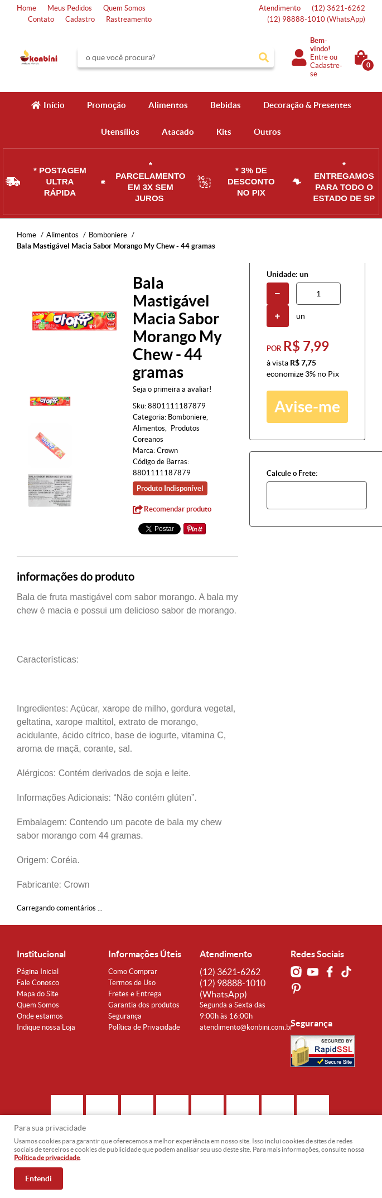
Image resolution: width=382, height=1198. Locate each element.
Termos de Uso (132, 982)
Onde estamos (40, 1016)
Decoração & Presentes (307, 105)
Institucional (41, 954)
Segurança (125, 1016)
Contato (41, 19)
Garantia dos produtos (144, 1005)
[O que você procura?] (264, 57)
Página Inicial (38, 971)
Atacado (178, 132)
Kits (223, 132)
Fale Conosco (38, 982)
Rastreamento (129, 19)
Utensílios (120, 132)
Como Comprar (132, 971)
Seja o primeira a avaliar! (172, 389)
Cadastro (80, 19)
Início (54, 105)
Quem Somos (124, 8)
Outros (267, 132)
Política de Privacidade (144, 1027)
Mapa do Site (38, 994)
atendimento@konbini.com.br (246, 1027)
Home (26, 8)
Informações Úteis (144, 954)
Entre (319, 57)
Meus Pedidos (69, 8)
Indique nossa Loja (46, 1027)
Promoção (106, 105)
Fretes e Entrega (135, 994)
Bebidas (225, 105)
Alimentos (168, 105)
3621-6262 (338, 8)
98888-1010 (316, 19)
